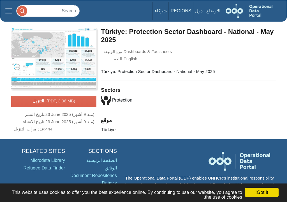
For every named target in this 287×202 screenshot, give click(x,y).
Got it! (261, 192)
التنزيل (54, 101)
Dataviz (109, 183)
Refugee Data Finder (44, 168)
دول (199, 10)
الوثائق (111, 168)
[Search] (48, 11)
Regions (181, 10)
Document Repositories (93, 175)
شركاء (161, 10)
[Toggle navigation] (8, 11)
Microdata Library (47, 160)
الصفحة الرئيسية (101, 160)
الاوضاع (213, 10)
